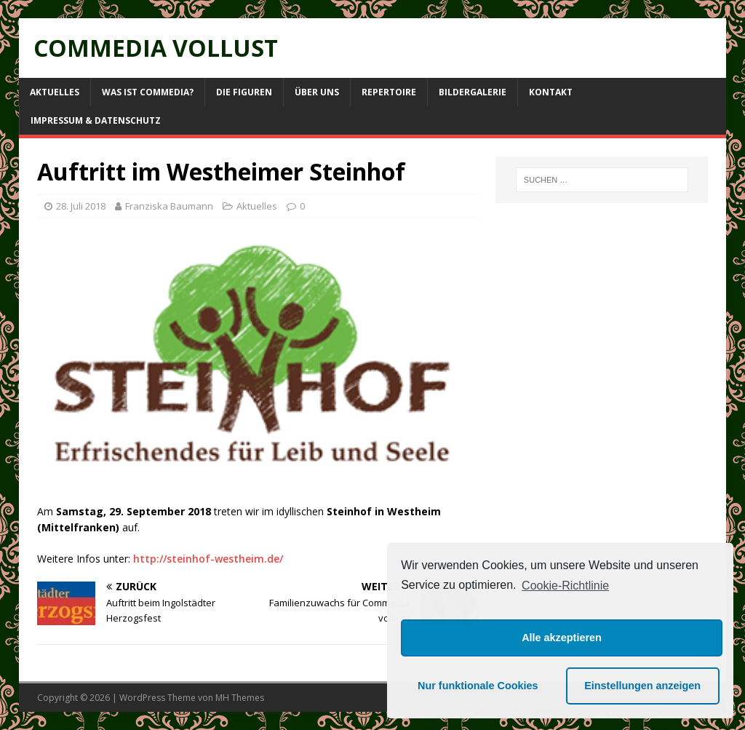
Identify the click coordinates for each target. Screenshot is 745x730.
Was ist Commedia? (148, 92)
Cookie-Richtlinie (565, 585)
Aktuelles (54, 92)
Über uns (317, 92)
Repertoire (389, 92)
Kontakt (551, 92)
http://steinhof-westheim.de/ (208, 559)
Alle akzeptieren (562, 637)
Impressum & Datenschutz (96, 120)
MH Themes (239, 697)
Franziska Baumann (169, 206)
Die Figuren (244, 92)
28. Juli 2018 (80, 206)
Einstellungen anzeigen (642, 685)
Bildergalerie (472, 92)
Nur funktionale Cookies (478, 685)
